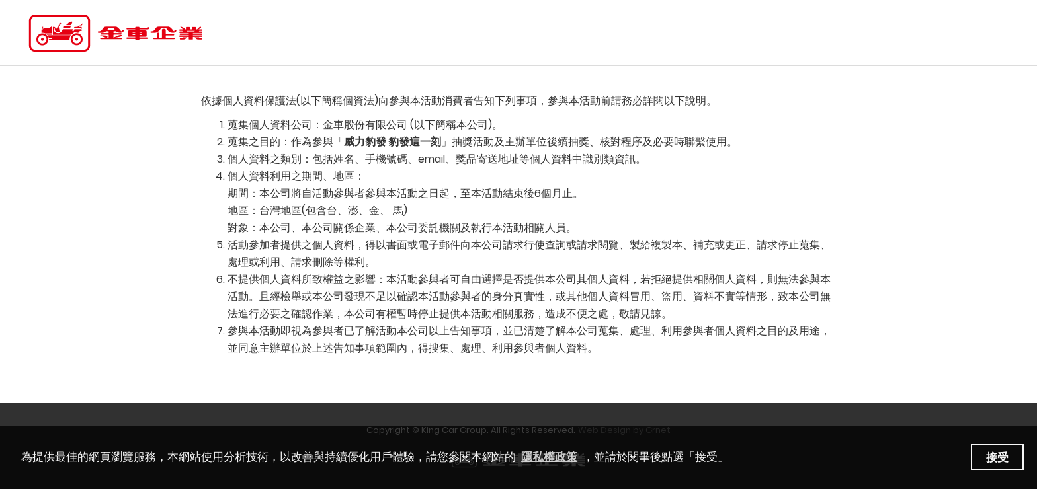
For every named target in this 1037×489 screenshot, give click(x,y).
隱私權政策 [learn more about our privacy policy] (549, 457)
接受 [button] (997, 457)
